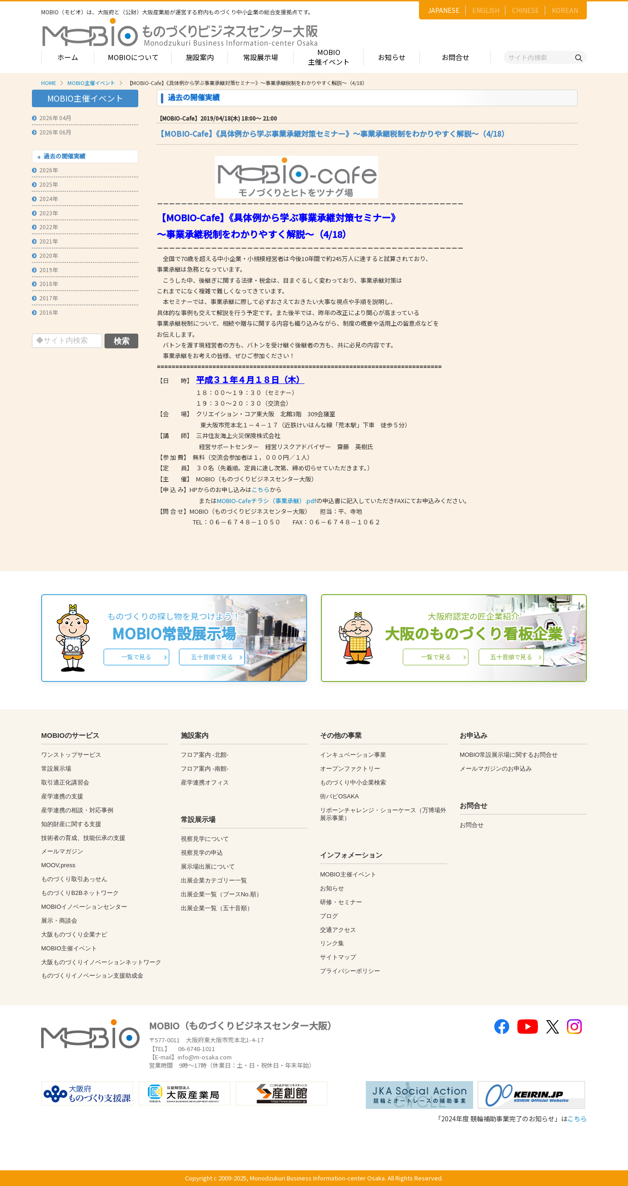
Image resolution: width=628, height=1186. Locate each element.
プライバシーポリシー (350, 970)
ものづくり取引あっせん (74, 879)
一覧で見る (136, 656)
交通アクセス (338, 929)
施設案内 (200, 57)
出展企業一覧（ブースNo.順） (221, 894)
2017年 (45, 298)
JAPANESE (444, 10)
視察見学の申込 (202, 852)
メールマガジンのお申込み (496, 768)
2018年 (45, 283)
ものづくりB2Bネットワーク (80, 892)
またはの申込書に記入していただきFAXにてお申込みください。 (313, 500)
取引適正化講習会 (65, 782)
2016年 (45, 312)
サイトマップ (338, 957)
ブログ (329, 915)
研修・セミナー (341, 902)
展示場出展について (208, 866)
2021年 (45, 241)
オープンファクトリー (350, 768)
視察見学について (205, 838)
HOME (48, 82)
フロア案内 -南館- (204, 768)
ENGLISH (485, 10)
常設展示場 (260, 57)
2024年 (45, 198)
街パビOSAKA (339, 796)
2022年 (45, 227)
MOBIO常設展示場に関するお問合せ (509, 754)
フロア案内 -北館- (204, 754)
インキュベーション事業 (353, 754)
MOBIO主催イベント (329, 57)
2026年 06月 (51, 132)
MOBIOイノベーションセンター (84, 906)
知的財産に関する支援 (71, 824)
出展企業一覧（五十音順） (217, 908)
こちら (261, 489)
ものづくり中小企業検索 (353, 782)
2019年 (45, 270)
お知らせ (392, 57)
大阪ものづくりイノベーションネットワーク (101, 962)
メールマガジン (62, 851)
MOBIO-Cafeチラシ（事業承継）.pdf (266, 500)
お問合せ (455, 57)
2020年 (45, 255)
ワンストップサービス (71, 754)
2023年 (45, 213)
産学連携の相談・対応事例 (77, 810)
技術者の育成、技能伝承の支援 (83, 837)
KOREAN (565, 10)
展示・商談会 (59, 920)
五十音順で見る (212, 656)
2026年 (45, 170)
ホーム (67, 57)
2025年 (45, 184)
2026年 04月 (51, 118)
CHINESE (525, 10)
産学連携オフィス (205, 782)
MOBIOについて (133, 57)
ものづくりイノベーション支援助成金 (92, 975)
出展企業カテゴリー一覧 (214, 880)
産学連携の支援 (62, 796)
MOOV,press (58, 865)
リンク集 (332, 943)
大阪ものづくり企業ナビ (74, 934)
